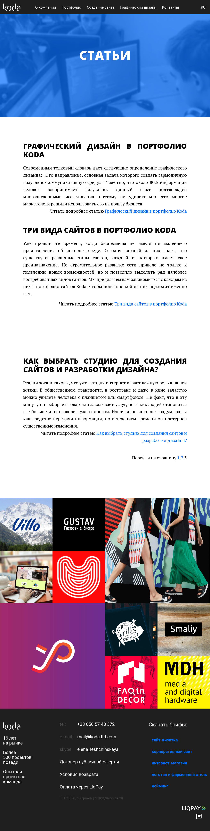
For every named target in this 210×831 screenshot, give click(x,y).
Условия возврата (79, 774)
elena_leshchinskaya (98, 749)
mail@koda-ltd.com (96, 736)
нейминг (160, 786)
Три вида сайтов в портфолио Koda (150, 304)
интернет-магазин (169, 763)
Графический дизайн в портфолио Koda (146, 211)
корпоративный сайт (172, 751)
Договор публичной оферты (89, 761)
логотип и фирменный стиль (179, 774)
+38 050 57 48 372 (96, 724)
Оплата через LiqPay (81, 787)
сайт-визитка (165, 740)
